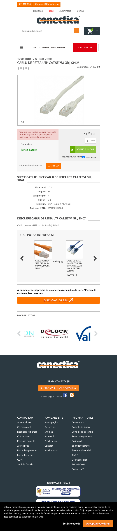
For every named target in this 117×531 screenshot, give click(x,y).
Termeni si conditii (81, 451)
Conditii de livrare (81, 427)
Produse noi (51, 441)
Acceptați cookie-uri (98, 523)
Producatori (51, 451)
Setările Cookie (25, 465)
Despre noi (50, 427)
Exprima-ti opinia (55, 300)
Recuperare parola (27, 432)
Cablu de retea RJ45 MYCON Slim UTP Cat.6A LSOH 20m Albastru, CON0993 (74, 266)
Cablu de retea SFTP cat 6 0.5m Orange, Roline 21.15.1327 (42, 265)
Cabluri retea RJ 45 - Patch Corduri (34, 59)
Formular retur (25, 455)
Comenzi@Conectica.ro (46, 4)
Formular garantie (26, 451)
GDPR (20, 460)
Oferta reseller (79, 460)
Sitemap (49, 432)
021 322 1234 (25, 4)
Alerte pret (23, 446)
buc (93, 140)
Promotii (85, 48)
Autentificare (24, 423)
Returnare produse (82, 437)
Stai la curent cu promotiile (58, 388)
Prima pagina (51, 423)
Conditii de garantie (82, 432)
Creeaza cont (24, 427)
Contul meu (23, 437)
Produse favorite (26, 441)
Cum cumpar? (79, 423)
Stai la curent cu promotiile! (49, 48)
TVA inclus (91, 157)
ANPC (75, 455)
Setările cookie (71, 523)
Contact (49, 446)
